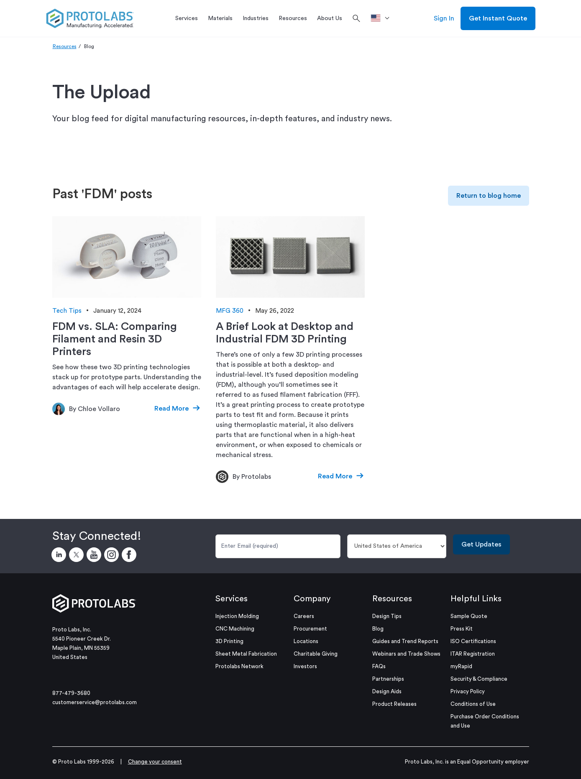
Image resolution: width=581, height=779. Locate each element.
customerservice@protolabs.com (94, 702)
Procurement (310, 628)
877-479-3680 (71, 693)
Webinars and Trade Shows (406, 653)
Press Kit (461, 628)
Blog (378, 628)
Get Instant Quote (498, 18)
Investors (305, 666)
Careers (304, 616)
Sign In (444, 18)
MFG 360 (229, 311)
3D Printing (229, 641)
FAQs (379, 666)
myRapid (461, 666)
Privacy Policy (467, 691)
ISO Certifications (473, 641)
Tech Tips (67, 311)
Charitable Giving (316, 653)
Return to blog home (488, 195)
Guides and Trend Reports (405, 641)
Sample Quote (468, 616)
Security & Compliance (478, 679)
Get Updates (481, 544)
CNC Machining (234, 628)
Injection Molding (237, 616)
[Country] (396, 546)
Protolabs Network (239, 666)
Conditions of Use (473, 704)
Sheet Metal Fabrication (246, 653)
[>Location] (383, 18)
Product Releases (394, 704)
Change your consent (155, 761)
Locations (306, 641)
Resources (65, 46)
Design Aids (387, 691)
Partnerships (388, 679)
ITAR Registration (472, 653)
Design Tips (387, 616)
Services (231, 599)
